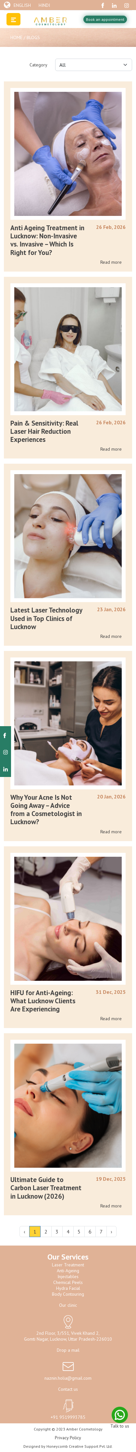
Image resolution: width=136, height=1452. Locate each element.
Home (17, 37)
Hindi (44, 5)
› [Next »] (111, 1231)
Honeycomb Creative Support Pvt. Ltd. (79, 1446)
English (22, 5)
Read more (111, 262)
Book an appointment (105, 19)
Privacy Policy (68, 1438)
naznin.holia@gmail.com (68, 1378)
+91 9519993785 (68, 1417)
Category (38, 65)
